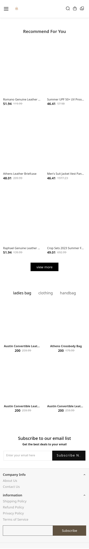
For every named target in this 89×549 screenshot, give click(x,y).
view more (44, 267)
